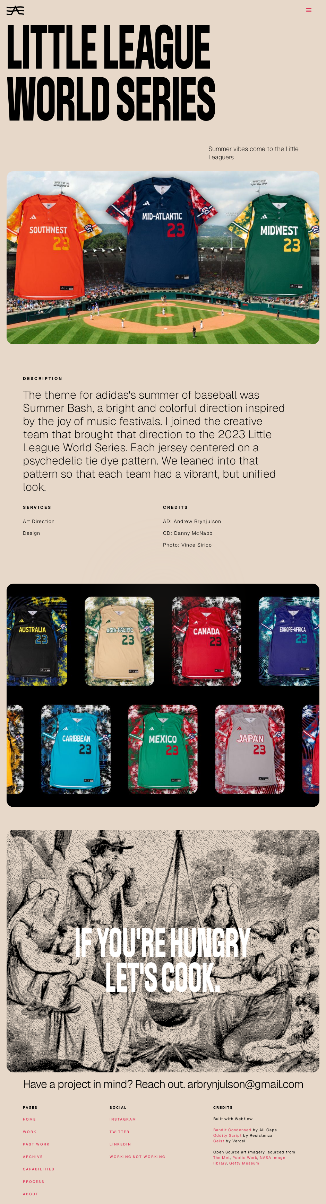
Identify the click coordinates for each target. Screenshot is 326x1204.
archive (33, 1156)
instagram (123, 1119)
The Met (221, 1157)
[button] (309, 10)
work (30, 1132)
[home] (15, 10)
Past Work (36, 1144)
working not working (137, 1156)
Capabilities (39, 1169)
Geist (218, 1141)
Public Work (244, 1157)
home (29, 1119)
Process (34, 1181)
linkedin (120, 1144)
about (30, 1194)
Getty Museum (244, 1163)
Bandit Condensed (232, 1129)
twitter (120, 1132)
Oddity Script (227, 1135)
